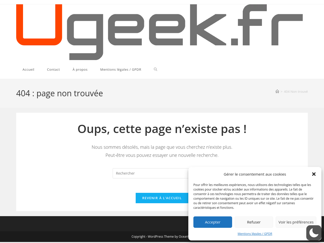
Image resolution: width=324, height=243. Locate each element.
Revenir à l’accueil (162, 199)
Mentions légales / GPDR (255, 234)
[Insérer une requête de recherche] (162, 173)
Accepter (212, 222)
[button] (313, 174)
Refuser (254, 222)
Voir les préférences (296, 222)
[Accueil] (277, 91)
